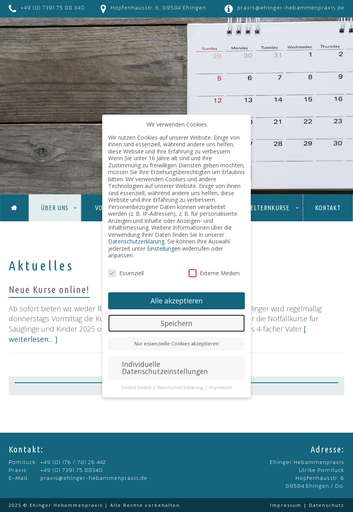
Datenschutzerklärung (136, 241)
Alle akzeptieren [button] (177, 300)
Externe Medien (214, 273)
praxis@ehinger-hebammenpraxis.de (290, 8)
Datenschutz (326, 505)
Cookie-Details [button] (137, 387)
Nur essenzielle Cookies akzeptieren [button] (176, 343)
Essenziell (126, 273)
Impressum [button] (220, 387)
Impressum (285, 505)
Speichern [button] (177, 323)
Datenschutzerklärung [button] (180, 387)
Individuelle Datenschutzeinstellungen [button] (165, 367)
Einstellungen (164, 248)
